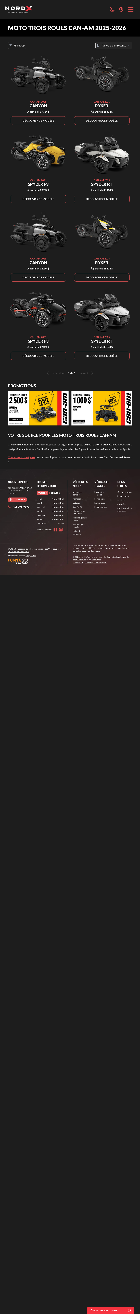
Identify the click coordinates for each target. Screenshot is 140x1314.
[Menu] (131, 9)
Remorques (78, 499)
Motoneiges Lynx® (78, 525)
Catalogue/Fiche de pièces (124, 509)
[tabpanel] (50, 511)
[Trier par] (113, 45)
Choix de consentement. (96, 562)
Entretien (121, 504)
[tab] (42, 493)
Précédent (55, 373)
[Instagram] (61, 530)
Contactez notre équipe (21, 457)
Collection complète (77, 532)
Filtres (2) (17, 45)
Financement (100, 507)
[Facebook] (55, 530)
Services (121, 500)
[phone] (112, 9)
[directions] (121, 9)
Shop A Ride (31, 555)
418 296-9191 (18, 506)
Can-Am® (77, 507)
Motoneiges (99, 499)
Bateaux (76, 503)
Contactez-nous (124, 492)
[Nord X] (18, 9)
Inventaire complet (77, 493)
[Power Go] (37, 561)
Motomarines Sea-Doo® (79, 512)
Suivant (87, 373)
